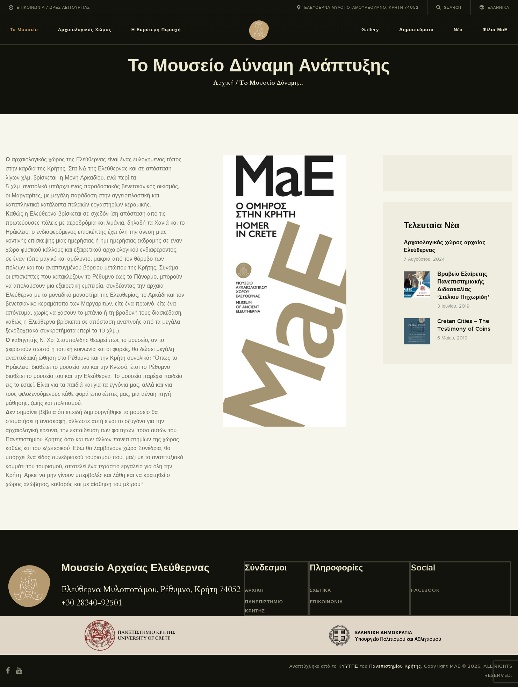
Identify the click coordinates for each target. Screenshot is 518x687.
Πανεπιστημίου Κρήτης (395, 666)
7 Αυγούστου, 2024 (424, 259)
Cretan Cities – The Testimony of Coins (463, 324)
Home (224, 83)
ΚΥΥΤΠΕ (348, 666)
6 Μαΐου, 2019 (452, 338)
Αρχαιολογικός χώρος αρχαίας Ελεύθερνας (444, 246)
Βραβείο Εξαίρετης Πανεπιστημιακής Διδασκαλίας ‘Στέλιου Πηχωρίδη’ (463, 285)
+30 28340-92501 (92, 603)
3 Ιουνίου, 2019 (453, 306)
